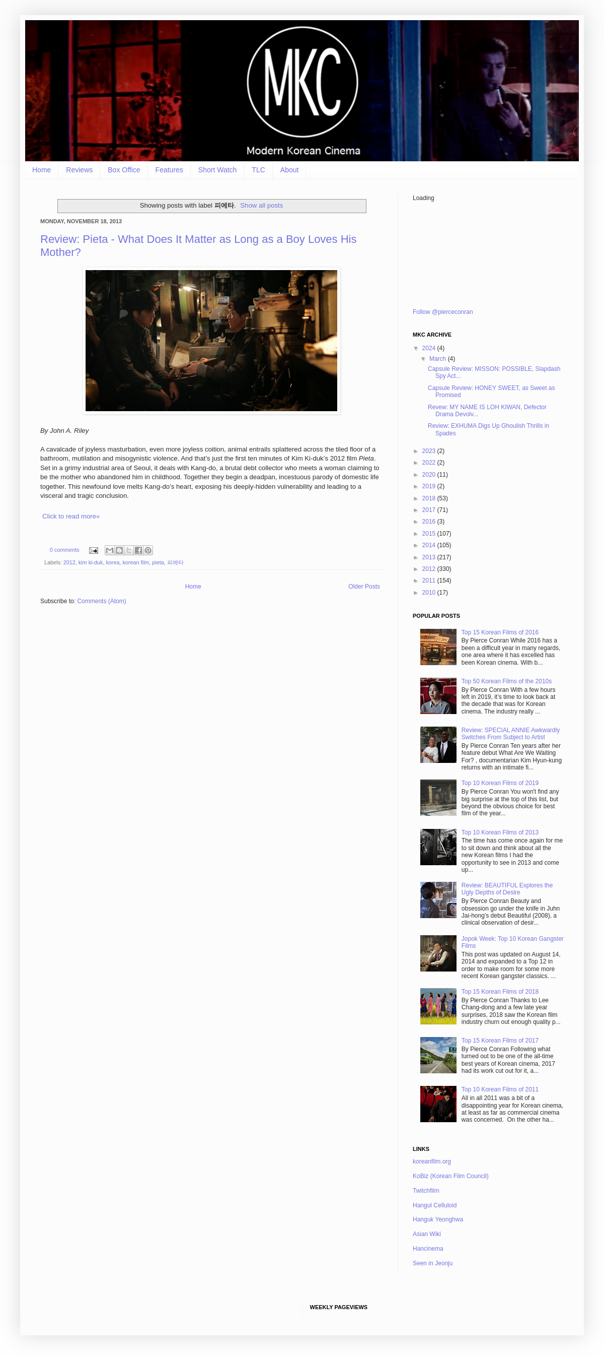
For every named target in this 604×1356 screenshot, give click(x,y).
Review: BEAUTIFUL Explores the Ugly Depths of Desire (507, 889)
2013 (429, 557)
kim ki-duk (91, 562)
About (289, 170)
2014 (429, 545)
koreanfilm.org (432, 1161)
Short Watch (217, 170)
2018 (429, 498)
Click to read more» (71, 516)
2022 (429, 462)
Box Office (124, 170)
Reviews (79, 170)
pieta (158, 562)
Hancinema (428, 1248)
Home (41, 170)
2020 (429, 474)
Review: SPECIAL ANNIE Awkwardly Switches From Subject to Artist (511, 734)
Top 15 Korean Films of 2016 (500, 632)
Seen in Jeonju (432, 1263)
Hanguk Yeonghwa (438, 1219)
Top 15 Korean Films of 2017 (500, 1040)
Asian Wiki (427, 1234)
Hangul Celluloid (435, 1205)
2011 (429, 580)
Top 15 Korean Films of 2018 (500, 991)
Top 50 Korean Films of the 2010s (507, 681)
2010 (429, 592)
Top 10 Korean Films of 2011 (500, 1089)
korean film (135, 562)
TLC (258, 170)
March (438, 358)
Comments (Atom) (101, 601)
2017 (429, 509)
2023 (429, 451)
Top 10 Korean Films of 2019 (500, 783)
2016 (429, 521)
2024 (429, 348)
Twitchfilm (426, 1190)
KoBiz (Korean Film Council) (451, 1176)
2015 (429, 533)
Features (169, 170)
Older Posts (364, 586)
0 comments (65, 550)
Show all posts (261, 205)
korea (112, 562)
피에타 (175, 562)
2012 (69, 562)
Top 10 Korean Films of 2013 (500, 832)
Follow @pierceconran (443, 311)
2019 (429, 486)
